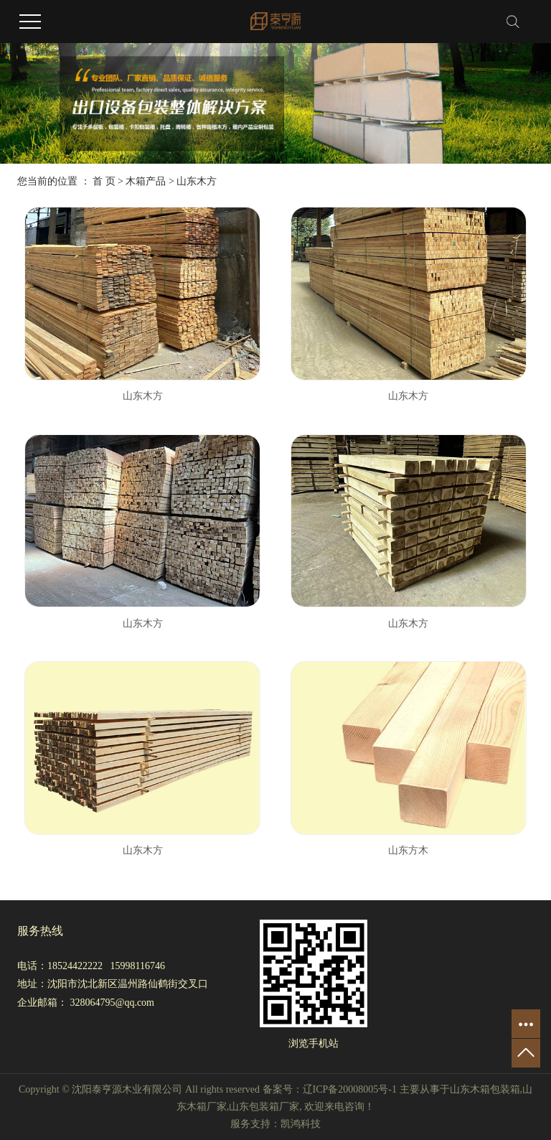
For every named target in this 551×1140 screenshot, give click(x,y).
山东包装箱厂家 (264, 1106)
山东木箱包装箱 (485, 1089)
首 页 (104, 181)
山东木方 (196, 181)
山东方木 (408, 850)
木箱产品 (146, 181)
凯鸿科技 (301, 1123)
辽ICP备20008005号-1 (350, 1089)
